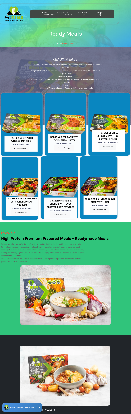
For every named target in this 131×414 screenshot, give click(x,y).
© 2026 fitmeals (65, 405)
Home (59, 41)
